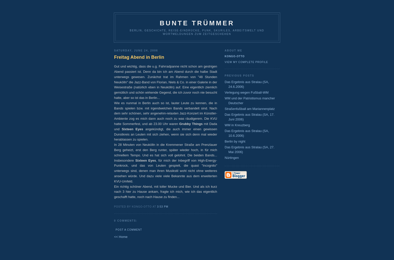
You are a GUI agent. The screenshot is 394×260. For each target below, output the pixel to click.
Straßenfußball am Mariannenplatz (250, 109)
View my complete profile (246, 62)
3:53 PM (162, 206)
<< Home (120, 237)
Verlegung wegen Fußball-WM (247, 92)
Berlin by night (235, 141)
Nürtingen (232, 158)
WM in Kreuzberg (237, 125)
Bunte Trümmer (197, 23)
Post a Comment (129, 229)
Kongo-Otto (235, 56)
